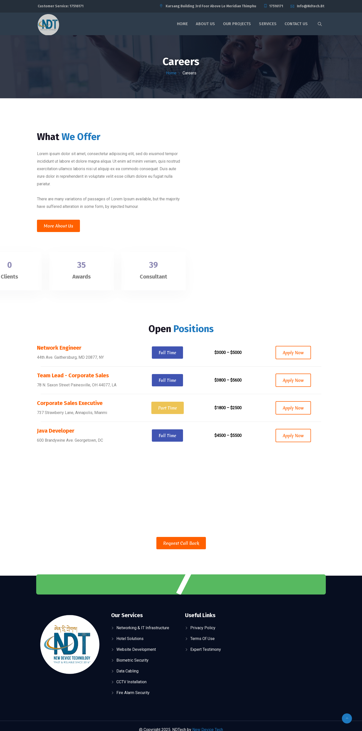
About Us (205, 23)
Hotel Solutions (130, 638)
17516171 (76, 6)
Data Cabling (127, 671)
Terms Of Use (202, 638)
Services (268, 23)
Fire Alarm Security (133, 692)
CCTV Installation (131, 681)
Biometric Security (132, 660)
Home (182, 23)
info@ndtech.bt (310, 6)
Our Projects (237, 23)
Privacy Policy (202, 627)
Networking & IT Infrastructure (142, 627)
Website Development (136, 649)
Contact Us (296, 23)
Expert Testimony (205, 649)
